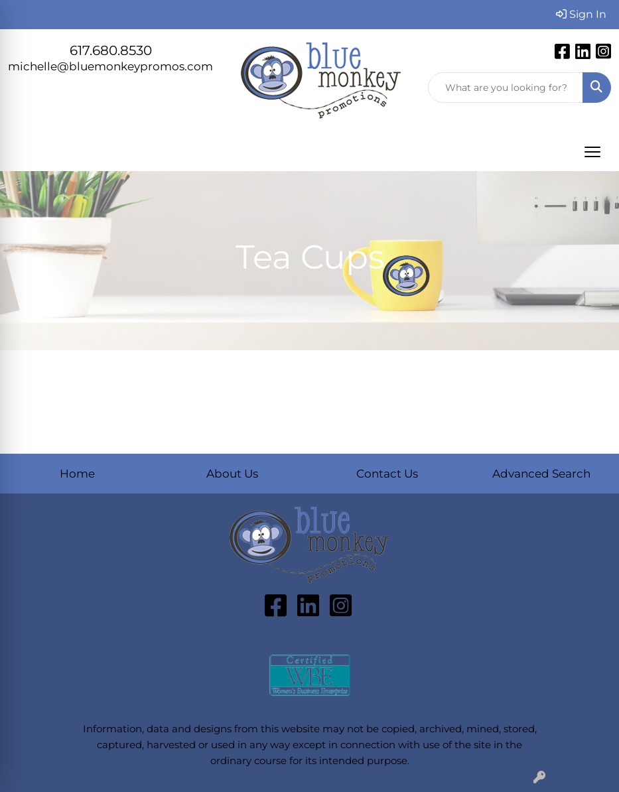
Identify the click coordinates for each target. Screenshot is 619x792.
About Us (232, 473)
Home (77, 473)
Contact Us (387, 473)
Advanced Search (541, 473)
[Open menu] (592, 152)
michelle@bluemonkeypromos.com (110, 66)
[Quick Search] (505, 87)
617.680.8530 (111, 50)
